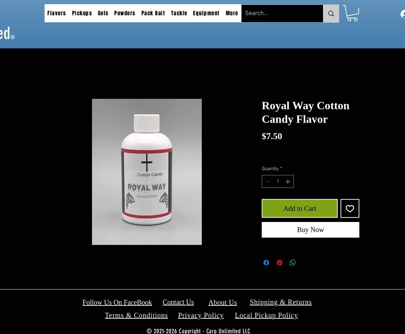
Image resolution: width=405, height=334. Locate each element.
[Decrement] (267, 181)
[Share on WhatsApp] (293, 263)
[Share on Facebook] (266, 263)
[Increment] (288, 181)
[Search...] (276, 13)
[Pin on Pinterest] (279, 263)
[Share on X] (306, 263)
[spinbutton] (278, 181)
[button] (57, 13)
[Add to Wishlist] (350, 208)
